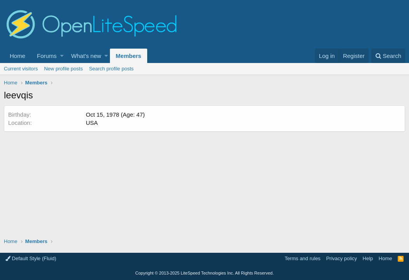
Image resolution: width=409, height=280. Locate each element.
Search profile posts (111, 69)
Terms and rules (302, 258)
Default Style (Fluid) (30, 258)
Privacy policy (341, 258)
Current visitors (21, 69)
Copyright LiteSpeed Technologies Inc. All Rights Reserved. (204, 273)
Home (17, 55)
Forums (47, 55)
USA (92, 122)
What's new (86, 55)
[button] (62, 56)
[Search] (388, 56)
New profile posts (63, 69)
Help (368, 258)
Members (128, 55)
